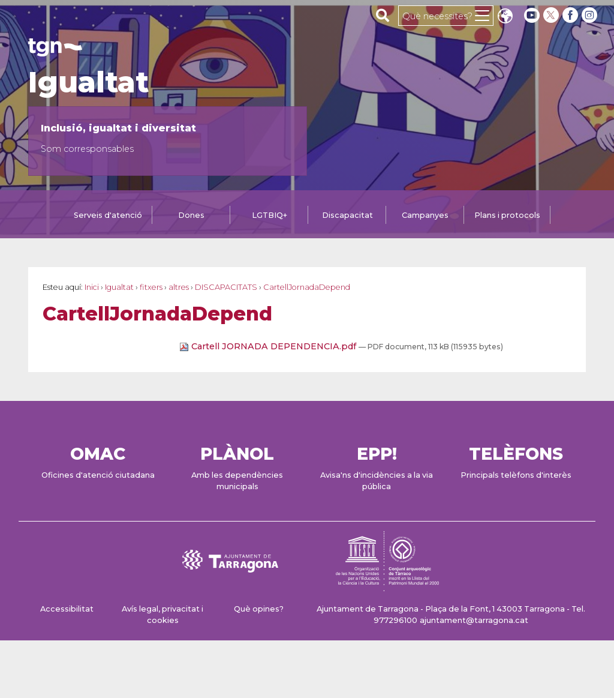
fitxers (151, 287)
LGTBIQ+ (269, 215)
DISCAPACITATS (226, 287)
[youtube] (532, 15)
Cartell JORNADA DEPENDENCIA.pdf (269, 346)
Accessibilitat (67, 608)
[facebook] (571, 15)
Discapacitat (347, 215)
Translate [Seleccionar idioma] (504, 17)
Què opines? (259, 608)
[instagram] (590, 15)
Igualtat (88, 82)
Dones (191, 215)
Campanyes (425, 215)
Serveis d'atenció (108, 215)
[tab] (108, 216)
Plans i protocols (507, 215)
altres (178, 287)
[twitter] (552, 15)
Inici (92, 287)
